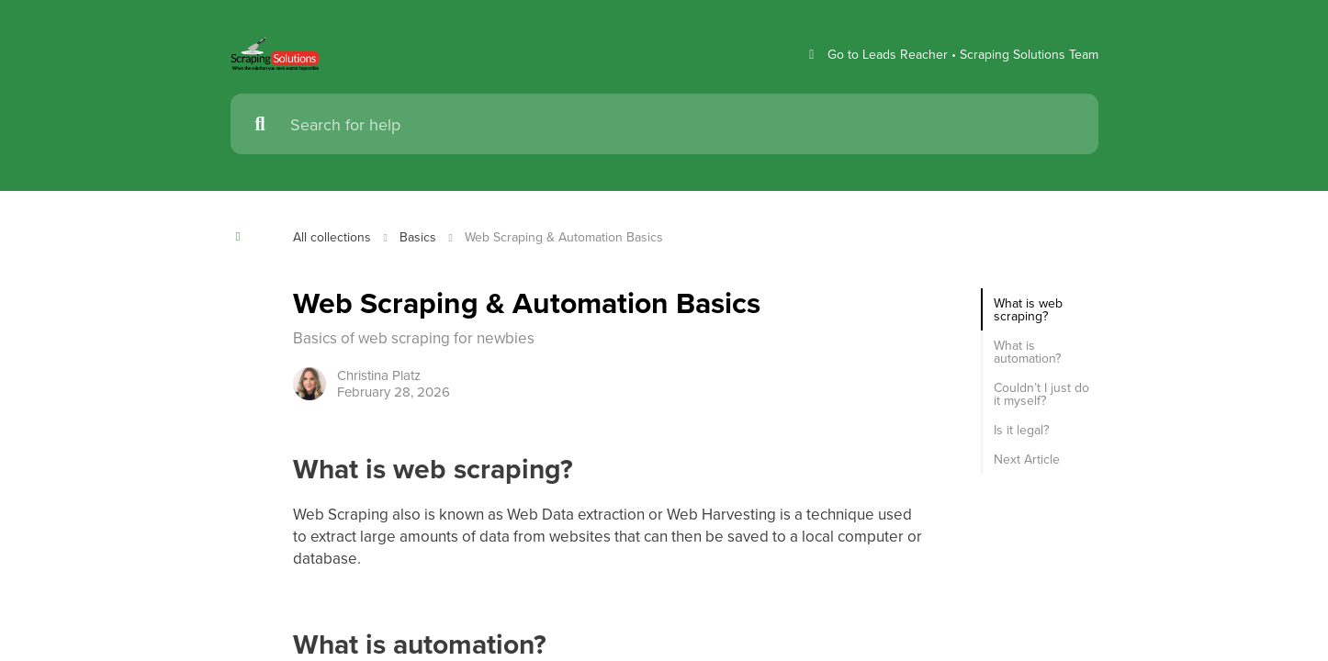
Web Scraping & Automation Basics (575, 236)
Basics (423, 236)
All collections (334, 236)
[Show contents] (244, 236)
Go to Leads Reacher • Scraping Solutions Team (944, 55)
